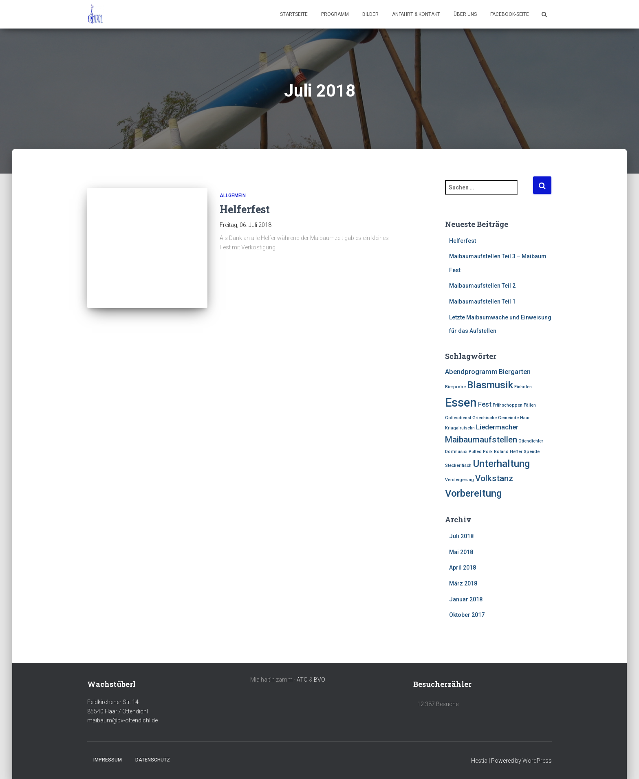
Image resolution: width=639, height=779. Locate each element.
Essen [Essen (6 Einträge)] (461, 402)
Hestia (479, 760)
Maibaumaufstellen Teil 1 (482, 301)
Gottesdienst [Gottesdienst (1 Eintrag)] (458, 417)
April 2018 (462, 567)
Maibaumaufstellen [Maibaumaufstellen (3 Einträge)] (481, 440)
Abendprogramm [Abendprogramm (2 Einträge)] (471, 371)
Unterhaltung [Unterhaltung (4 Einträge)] (501, 463)
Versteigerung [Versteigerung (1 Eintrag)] (459, 479)
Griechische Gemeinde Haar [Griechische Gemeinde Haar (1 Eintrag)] (501, 417)
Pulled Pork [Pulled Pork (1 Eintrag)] (481, 451)
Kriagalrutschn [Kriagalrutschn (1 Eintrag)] (460, 428)
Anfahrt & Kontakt (416, 14)
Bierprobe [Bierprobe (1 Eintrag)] (455, 387)
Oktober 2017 (467, 615)
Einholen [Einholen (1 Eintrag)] (523, 387)
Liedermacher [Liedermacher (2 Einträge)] (497, 427)
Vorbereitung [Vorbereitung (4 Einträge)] (473, 493)
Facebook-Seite (509, 14)
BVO (319, 679)
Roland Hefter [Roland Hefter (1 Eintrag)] (508, 451)
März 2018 (463, 583)
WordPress (537, 760)
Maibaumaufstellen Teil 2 (482, 285)
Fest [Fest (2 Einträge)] (484, 404)
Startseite (294, 14)
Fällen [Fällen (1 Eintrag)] (530, 405)
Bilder (370, 14)
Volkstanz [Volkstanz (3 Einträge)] (494, 478)
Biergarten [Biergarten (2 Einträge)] (515, 371)
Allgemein (233, 195)
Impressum (107, 760)
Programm (335, 14)
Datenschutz (152, 760)
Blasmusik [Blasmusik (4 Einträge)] (490, 385)
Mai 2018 (461, 552)
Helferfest (245, 209)
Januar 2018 (466, 599)
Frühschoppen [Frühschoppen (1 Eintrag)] (507, 405)
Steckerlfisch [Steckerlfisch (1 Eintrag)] (458, 465)
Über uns (465, 14)
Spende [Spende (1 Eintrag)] (532, 451)
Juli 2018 (461, 536)
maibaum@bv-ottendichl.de (122, 720)
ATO (302, 679)
